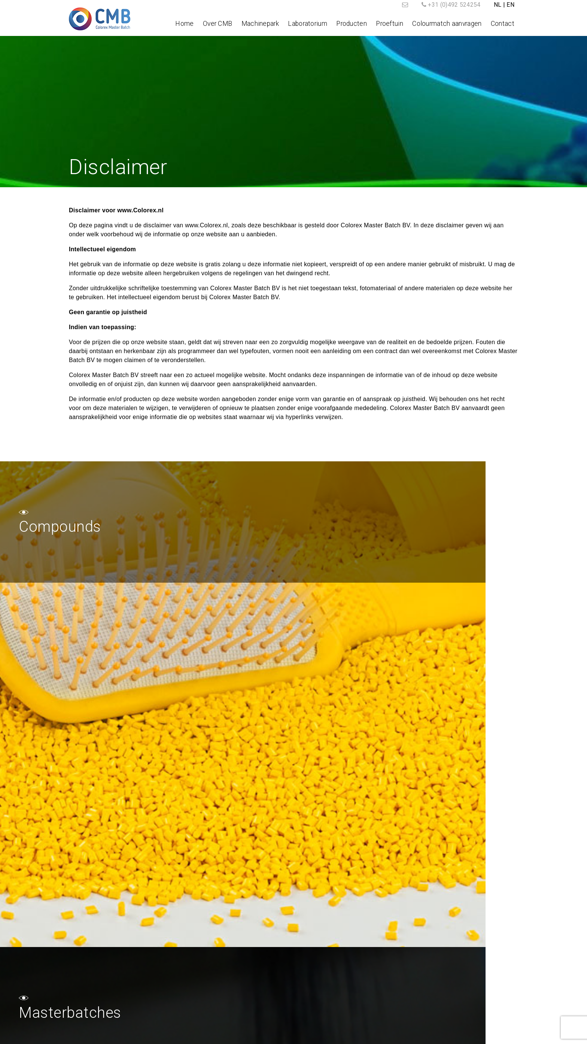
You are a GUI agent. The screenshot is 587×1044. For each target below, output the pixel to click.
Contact (502, 23)
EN (510, 4)
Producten (351, 23)
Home (184, 23)
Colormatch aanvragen (406, 968)
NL (498, 4)
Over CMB (217, 23)
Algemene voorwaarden (326, 1035)
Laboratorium (307, 23)
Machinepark (260, 23)
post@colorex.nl (111, 997)
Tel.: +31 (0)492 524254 (101, 979)
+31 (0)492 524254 (454, 4)
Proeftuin (389, 23)
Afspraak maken (397, 977)
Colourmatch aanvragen (446, 23)
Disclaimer (380, 1035)
